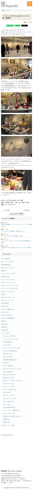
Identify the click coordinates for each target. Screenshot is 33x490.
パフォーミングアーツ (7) (8, 273)
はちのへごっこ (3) (8, 395)
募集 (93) (4, 321)
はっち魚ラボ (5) (7, 357)
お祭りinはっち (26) (8, 377)
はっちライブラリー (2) (7, 291)
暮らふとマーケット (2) (7, 267)
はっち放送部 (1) (6, 258)
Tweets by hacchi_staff (7, 435)
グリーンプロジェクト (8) (8, 282)
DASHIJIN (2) (5, 303)
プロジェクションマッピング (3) (11, 348)
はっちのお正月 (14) (8, 401)
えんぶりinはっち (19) (9, 413)
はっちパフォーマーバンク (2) (9, 285)
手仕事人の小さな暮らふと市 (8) (11, 416)
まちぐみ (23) (7, 345)
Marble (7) (6, 362)
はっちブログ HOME (16, 213)
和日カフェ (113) (7, 354)
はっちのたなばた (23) (9, 374)
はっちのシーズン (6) (7, 300)
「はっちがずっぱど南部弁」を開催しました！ (13, 231)
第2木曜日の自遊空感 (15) (10, 359)
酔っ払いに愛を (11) (6, 315)
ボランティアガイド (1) (7, 261)
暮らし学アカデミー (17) (8, 297)
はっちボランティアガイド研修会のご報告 (12, 236)
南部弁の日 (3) (5, 276)
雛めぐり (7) (6, 422)
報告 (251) (4, 327)
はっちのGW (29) (7, 371)
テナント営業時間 (19, 479)
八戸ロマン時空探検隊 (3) (8, 318)
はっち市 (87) (7, 392)
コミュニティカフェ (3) (7, 279)
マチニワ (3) (4, 312)
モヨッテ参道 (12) (8, 365)
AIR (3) (3, 294)
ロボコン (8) (6, 404)
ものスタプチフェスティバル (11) (12, 368)
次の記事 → (27, 210)
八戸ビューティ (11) (8, 383)
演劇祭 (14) (6, 419)
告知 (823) (4, 324)
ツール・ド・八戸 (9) (9, 386)
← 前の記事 (6, 210)
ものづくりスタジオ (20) (8, 425)
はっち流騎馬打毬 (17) (9, 407)
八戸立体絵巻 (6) (7, 342)
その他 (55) (4, 330)
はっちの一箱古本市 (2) (7, 309)
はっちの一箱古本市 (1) (9, 336)
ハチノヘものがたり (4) (9, 389)
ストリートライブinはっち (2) (9, 288)
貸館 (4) (3, 270)
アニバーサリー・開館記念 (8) (11, 410)
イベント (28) (5, 333)
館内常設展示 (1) (6, 264)
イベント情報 (8, 482)
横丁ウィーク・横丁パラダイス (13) (12, 380)
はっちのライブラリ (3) (10, 339)
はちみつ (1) (4, 306)
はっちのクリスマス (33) (9, 398)
